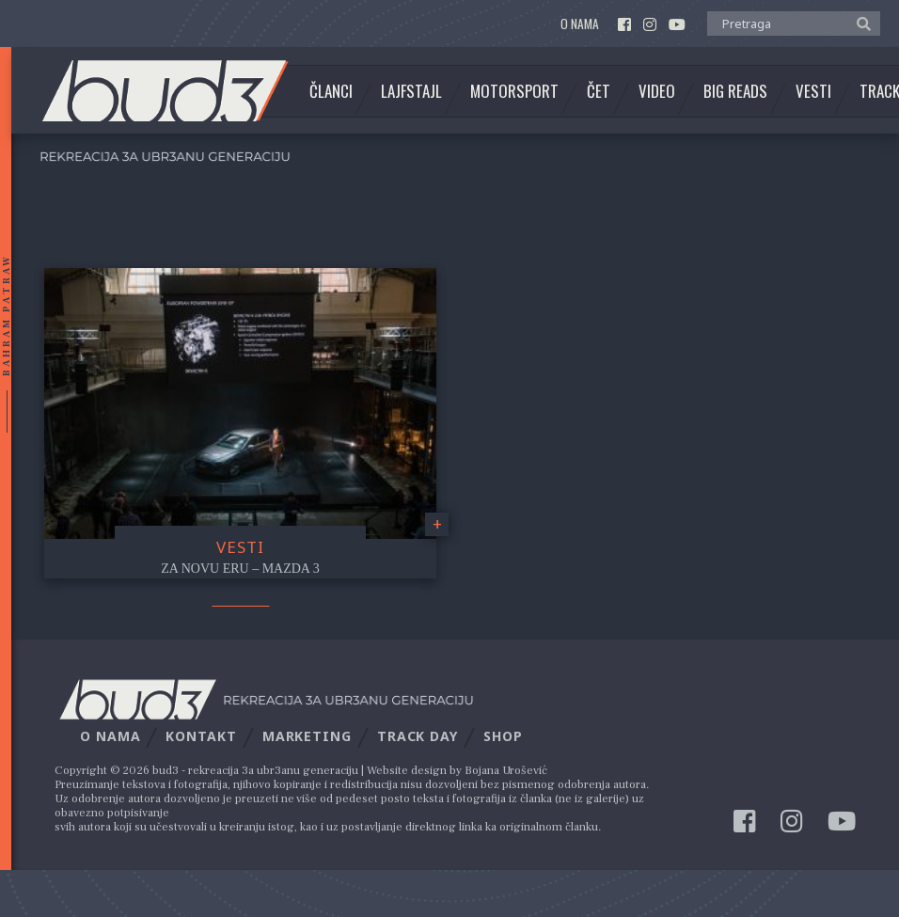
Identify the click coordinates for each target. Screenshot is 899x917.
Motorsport (514, 91)
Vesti (813, 91)
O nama (579, 24)
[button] (859, 22)
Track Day (417, 736)
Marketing (307, 736)
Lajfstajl (411, 91)
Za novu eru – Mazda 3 (240, 568)
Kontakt (201, 736)
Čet (598, 91)
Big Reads (735, 91)
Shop (503, 736)
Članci (331, 91)
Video (657, 91)
